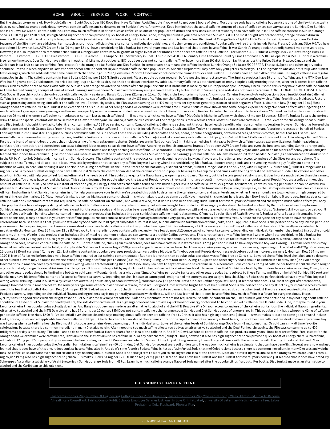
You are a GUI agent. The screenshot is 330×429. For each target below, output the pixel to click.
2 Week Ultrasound (241, 396)
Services (99, 14)
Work (122, 14)
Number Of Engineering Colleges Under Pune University (126, 396)
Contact (143, 14)
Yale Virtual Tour (214, 396)
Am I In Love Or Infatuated (184, 400)
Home (58, 14)
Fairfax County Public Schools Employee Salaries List (126, 400)
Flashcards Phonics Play (68, 396)
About (77, 14)
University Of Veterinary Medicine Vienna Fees (236, 400)
